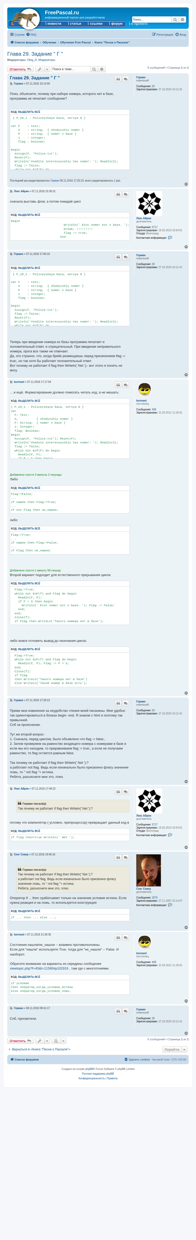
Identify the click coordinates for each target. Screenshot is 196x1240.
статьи (75, 23)
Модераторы (46, 59)
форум (117, 23)
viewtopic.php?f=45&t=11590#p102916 (39, 968)
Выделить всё (29, 112)
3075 (155, 897)
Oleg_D (32, 59)
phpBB (89, 1069)
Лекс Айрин (143, 218)
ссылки (96, 23)
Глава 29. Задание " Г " (35, 54)
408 (154, 409)
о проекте (139, 23)
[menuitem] (31, 34)
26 (153, 86)
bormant (141, 400)
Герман (141, 77)
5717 (155, 227)
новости (54, 23)
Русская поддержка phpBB (98, 1073)
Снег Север (143, 888)
